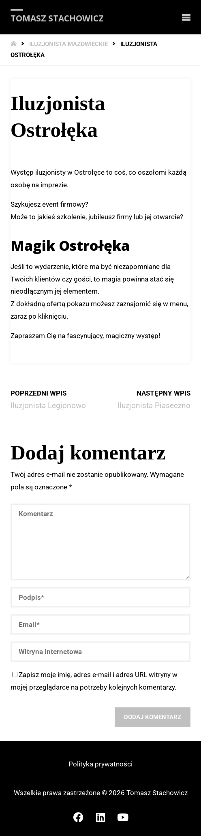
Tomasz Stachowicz (57, 17)
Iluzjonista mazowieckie (68, 44)
